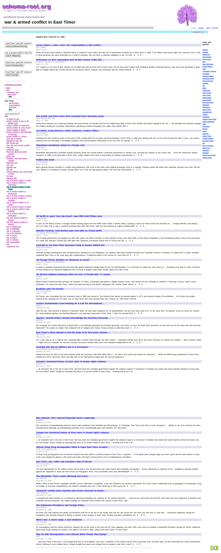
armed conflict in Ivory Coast (18, 128)
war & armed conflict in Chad (18, 180)
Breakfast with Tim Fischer (50, 289)
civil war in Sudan (13, 139)
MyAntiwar (206, 105)
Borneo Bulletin (207, 67)
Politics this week (45, 160)
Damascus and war (14, 141)
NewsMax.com (207, 112)
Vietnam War (11, 178)
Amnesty (205, 52)
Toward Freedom (208, 138)
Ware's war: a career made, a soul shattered (59, 520)
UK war (9, 169)
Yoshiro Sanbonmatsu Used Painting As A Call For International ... (70, 303)
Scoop (204, 131)
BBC (204, 62)
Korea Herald (207, 93)
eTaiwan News (207, 158)
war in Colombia (13, 231)
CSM (204, 69)
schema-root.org (13, 84)
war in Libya (11, 235)
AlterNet (205, 50)
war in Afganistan (13, 227)
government (14, 103)
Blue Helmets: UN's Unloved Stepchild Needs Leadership (65, 418)
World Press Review (209, 155)
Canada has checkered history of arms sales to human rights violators (72, 432)
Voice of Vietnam (208, 146)
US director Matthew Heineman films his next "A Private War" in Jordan (73, 274)
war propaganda (13, 242)
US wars (9, 176)
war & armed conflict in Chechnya (16, 184)
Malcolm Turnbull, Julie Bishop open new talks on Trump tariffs (69, 231)
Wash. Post (206, 148)
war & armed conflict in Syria (18, 207)
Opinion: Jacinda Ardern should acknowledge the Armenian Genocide (72, 318)
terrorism (12, 107)
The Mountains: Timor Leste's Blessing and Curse (62, 476)
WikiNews (206, 153)
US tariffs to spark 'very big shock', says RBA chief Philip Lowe (69, 216)
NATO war (10, 156)
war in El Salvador (14, 233)
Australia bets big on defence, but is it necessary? (62, 347)
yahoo (208, 28)
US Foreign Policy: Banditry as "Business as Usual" (63, 260)
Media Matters (207, 98)
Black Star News (208, 64)
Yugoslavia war (12, 246)
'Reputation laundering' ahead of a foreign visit (60, 145)
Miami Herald (207, 100)
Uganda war (11, 167)
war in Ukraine (12, 240)
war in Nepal (11, 238)
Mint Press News (208, 102)
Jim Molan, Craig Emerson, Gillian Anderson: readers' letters (67, 131)
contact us (198, 32)
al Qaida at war (12, 119)
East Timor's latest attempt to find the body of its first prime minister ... (73, 332)
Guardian (205, 83)
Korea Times (207, 95)
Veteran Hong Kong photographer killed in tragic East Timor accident (72, 447)
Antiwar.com (206, 55)
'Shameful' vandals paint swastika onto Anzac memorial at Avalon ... (71, 491)
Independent (206, 91)
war (7, 244)
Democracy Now (208, 81)
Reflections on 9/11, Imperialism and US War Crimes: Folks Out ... (70, 60)
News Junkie (207, 110)
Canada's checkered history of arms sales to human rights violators (71, 361)
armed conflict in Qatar (16, 130)
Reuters (205, 129)
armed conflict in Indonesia (17, 125)
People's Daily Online (209, 119)
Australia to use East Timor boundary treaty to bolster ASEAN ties (70, 245)
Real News (206, 126)
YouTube (215, 28)
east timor (12, 94)
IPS (204, 86)
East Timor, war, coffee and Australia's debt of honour (64, 462)
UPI (204, 143)
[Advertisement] (59, 91)
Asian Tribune (207, 57)
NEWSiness (206, 107)
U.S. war (9, 165)
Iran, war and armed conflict (18, 145)
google (201, 28)
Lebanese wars (12, 150)
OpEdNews (206, 117)
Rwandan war (12, 163)
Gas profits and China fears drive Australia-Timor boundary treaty (70, 116)
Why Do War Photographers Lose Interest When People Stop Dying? (71, 534)
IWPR (204, 88)
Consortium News (208, 79)
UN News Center (208, 141)
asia (7, 90)
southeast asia (13, 92)
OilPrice (205, 114)
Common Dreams (208, 76)
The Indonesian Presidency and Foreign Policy (60, 505)
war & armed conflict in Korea (18, 196)
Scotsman (206, 134)
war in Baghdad (13, 229)
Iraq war (9, 147)
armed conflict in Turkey (16, 136)
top (213, 548)
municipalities (14, 105)
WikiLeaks (206, 150)
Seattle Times (207, 136)
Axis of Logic (207, 59)
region (8, 88)
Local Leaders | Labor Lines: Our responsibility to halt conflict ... (69, 45)
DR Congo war (12, 143)
